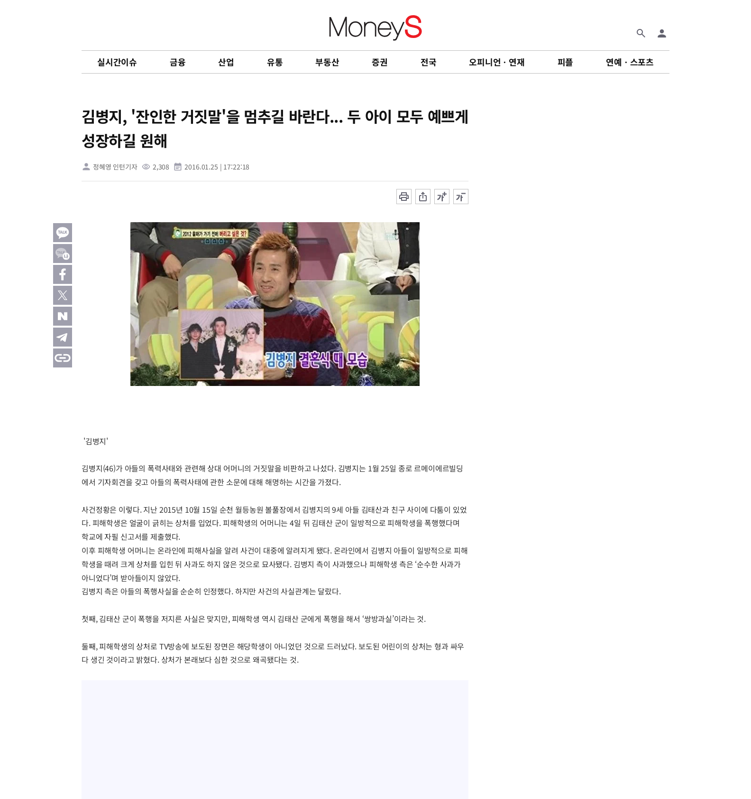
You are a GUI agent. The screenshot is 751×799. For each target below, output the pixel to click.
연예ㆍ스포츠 (630, 62)
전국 (429, 62)
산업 (226, 62)
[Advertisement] (713, 246)
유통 (275, 62)
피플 (566, 62)
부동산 (327, 62)
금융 (178, 62)
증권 (380, 62)
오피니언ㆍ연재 (497, 62)
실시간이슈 (117, 62)
